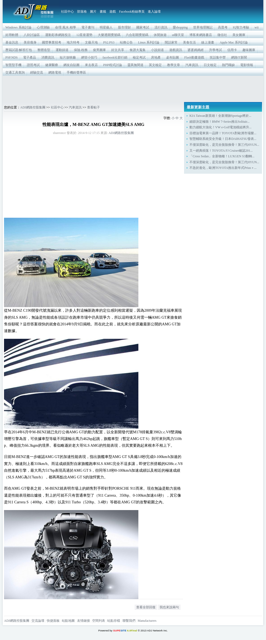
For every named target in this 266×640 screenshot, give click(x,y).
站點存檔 (113, 621)
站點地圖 (68, 621)
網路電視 (54, 72)
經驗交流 (36, 72)
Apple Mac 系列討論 (234, 42)
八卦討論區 (32, 35)
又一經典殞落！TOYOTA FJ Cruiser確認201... (221, 150)
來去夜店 (91, 65)
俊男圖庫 (99, 50)
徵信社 (222, 35)
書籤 (103, 11)
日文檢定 (210, 65)
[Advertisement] (133, 89)
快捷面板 (53, 621)
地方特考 (73, 42)
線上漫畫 (207, 42)
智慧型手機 (13, 65)
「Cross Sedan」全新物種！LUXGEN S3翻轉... (221, 156)
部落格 (82, 11)
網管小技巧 (89, 57)
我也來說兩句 (169, 607)
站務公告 (126, 42)
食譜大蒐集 (138, 50)
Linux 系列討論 (149, 42)
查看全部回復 (146, 607)
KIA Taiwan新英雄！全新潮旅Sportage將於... (220, 116)
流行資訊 (160, 27)
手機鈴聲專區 (76, 72)
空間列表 (98, 621)
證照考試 (33, 65)
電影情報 (246, 65)
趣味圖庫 (248, 50)
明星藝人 (106, 27)
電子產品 (29, 57)
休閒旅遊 (160, 35)
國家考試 (142, 27)
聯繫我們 (129, 621)
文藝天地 (91, 42)
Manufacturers (147, 621)
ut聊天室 (178, 35)
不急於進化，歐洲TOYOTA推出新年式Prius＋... (223, 168)
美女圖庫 (238, 35)
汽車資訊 (191, 65)
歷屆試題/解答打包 (18, 50)
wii (256, 27)
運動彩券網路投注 (58, 35)
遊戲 (112, 11)
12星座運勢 (84, 35)
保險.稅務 (81, 50)
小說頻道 (157, 50)
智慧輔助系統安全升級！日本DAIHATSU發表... (222, 139)
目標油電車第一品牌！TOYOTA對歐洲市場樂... (222, 133)
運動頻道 (62, 50)
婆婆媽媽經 (196, 50)
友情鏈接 (83, 621)
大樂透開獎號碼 (109, 35)
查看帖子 (93, 107)
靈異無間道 (135, 65)
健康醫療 (51, 65)
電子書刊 (87, 27)
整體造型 (43, 50)
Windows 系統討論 (18, 27)
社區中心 (67, 11)
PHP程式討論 (112, 65)
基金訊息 (11, 42)
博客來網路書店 (200, 35)
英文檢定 (155, 65)
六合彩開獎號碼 (137, 35)
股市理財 (124, 27)
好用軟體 (11, 35)
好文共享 (117, 50)
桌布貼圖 (172, 57)
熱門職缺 (228, 65)
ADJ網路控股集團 (32, 107)
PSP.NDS (11, 57)
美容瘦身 (30, 42)
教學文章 (173, 65)
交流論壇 (37, 621)
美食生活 (189, 42)
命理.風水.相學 (65, 27)
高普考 (223, 27)
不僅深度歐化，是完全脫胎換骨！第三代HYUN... (224, 145)
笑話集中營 (218, 57)
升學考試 (215, 50)
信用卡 (232, 50)
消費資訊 (47, 57)
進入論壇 (154, 11)
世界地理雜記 (203, 27)
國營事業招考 (51, 42)
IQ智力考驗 (241, 27)
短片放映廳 (68, 57)
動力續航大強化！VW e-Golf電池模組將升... (220, 127)
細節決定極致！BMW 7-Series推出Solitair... (219, 121)
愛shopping (180, 27)
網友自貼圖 (71, 65)
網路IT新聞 (239, 57)
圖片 (93, 11)
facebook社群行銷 (115, 57)
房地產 (156, 57)
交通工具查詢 (15, 72)
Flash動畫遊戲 (194, 57)
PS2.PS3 (108, 42)
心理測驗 (43, 27)
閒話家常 (171, 42)
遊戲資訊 (175, 50)
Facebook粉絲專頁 (132, 11)
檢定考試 (139, 57)
